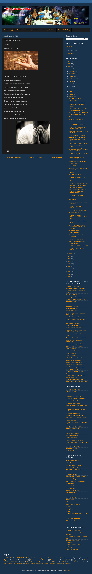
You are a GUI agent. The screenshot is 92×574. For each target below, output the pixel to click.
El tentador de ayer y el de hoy (74, 465)
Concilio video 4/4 (71, 348)
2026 (69, 61)
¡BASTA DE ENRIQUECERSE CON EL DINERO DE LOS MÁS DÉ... (77, 226)
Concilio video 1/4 (71, 355)
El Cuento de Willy (64, 30)
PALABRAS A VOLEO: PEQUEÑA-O (75, 99)
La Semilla (69, 462)
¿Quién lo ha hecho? (72, 401)
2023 (69, 69)
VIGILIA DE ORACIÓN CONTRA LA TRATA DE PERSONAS (78, 113)
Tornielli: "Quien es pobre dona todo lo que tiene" (78, 154)
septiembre (72, 78)
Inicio (6, 30)
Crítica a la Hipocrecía (72, 549)
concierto (33, 563)
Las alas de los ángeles (72, 490)
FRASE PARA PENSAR (76, 239)
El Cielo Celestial (70, 483)
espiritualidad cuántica (42, 563)
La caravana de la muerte (73, 504)
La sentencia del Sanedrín (73, 327)
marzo (71, 94)
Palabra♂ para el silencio (9, 563)
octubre (71, 76)
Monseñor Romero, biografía (74, 346)
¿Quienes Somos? (16, 30)
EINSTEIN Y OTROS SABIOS (77, 210)
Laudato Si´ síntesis (71, 294)
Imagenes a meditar (45, 558)
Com (63, 560)
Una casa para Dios (71, 474)
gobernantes (52, 563)
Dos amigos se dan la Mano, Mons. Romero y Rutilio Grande (76, 330)
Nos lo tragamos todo (72, 547)
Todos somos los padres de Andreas (76, 417)
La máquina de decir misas (73, 469)
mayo (71, 89)
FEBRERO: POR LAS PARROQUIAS (75, 231)
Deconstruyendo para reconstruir (75, 379)
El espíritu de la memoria (73, 389)
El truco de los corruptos (73, 403)
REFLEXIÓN (72, 165)
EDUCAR (71, 172)
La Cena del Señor (71, 310)
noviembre (72, 73)
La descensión (70, 495)
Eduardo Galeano (71, 420)
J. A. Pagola (56, 561)
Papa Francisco (54, 560)
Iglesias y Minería (71, 301)
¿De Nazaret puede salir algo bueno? (76, 476)
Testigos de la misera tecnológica (75, 398)
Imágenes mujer (77, 560)
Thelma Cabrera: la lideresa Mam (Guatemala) (77, 127)
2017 (69, 269)
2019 (69, 264)
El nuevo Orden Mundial (73, 413)
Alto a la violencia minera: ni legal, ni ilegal (77, 242)
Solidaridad (19, 563)
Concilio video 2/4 (71, 353)
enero (71, 253)
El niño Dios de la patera (73, 451)
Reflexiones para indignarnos (74, 396)
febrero (71, 96)
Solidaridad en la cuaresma (77, 117)
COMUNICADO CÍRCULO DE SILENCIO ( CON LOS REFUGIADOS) (77, 191)
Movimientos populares (72, 428)
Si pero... (68, 506)
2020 (69, 261)
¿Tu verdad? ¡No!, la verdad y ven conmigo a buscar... (77, 186)
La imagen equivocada (72, 323)
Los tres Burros (70, 499)
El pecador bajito (70, 492)
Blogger (67, 570)
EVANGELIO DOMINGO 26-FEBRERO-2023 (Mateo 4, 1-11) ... (78, 104)
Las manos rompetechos (73, 515)
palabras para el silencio (12, 561)
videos (77, 558)
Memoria (86, 560)
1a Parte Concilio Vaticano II (74, 364)
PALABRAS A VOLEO (75, 175)
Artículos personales (31, 30)
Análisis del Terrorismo (72, 446)
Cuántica (68, 560)
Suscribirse (69, 46)
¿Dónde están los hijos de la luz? (75, 481)
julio (70, 84)
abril (70, 91)
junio (70, 86)
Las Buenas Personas (72, 306)
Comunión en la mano (72, 325)
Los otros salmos (73, 561)
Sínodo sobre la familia (72, 286)
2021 (69, 258)
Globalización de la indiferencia (75, 317)
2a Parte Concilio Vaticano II (74, 362)
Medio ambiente (35, 560)
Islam (50, 561)
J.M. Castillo (64, 561)
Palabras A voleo (83, 561)
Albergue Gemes (30, 561)
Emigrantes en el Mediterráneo (74, 415)
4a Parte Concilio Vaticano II (74, 358)
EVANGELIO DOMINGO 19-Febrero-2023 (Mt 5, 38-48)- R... (77, 139)
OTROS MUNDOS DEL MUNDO (78, 245)
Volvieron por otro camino (73, 518)
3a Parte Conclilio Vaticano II (74, 360)
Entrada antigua (55, 157)
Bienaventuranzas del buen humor (75, 304)
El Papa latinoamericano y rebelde (75, 299)
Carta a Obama (70, 431)
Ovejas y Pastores (71, 485)
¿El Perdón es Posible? (72, 308)
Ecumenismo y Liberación (73, 369)
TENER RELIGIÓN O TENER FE (75, 288)
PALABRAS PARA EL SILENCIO (78, 183)
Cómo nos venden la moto (73, 544)
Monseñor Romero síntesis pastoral (76, 338)
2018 (69, 266)
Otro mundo (21, 558)
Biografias (33, 558)
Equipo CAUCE (70, 53)
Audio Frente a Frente (41, 561)
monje (58, 563)
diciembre (72, 71)
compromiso (69, 558)
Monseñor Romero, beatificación (75, 344)
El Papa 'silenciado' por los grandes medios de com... (77, 158)
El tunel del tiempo (71, 497)
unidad (67, 563)
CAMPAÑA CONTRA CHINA (77, 122)
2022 (69, 256)
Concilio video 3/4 (71, 351)
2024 (69, 66)
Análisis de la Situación (72, 433)
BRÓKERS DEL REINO (76, 119)
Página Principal (35, 157)
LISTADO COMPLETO (72, 460)
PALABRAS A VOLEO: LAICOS (78, 135)
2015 (69, 274)
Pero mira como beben (72, 394)
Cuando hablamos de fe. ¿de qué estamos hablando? (75, 376)
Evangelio (14, 560)
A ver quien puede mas (72, 509)
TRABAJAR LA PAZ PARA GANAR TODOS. (76, 235)
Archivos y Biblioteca (48, 30)
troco (63, 563)
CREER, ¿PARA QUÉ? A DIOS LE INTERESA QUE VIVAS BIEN (78, 145)
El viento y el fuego (71, 479)
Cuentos (83, 558)
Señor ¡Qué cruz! (70, 488)
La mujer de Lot (70, 520)
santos (22, 561)
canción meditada (58, 558)
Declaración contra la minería (74, 426)
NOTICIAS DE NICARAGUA (77, 124)
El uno (67, 472)
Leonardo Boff (24, 560)
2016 (69, 271)
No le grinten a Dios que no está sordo (77, 513)
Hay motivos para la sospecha (74, 440)
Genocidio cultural (71, 391)
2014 (69, 276)
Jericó (67, 502)
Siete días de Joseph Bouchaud (75, 367)
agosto (71, 81)
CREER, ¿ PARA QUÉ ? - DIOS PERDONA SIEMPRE (78, 109)
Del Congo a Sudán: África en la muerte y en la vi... (78, 149)
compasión (26, 563)
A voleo (7, 558)
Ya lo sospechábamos (72, 435)
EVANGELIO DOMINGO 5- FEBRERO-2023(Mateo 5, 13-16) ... (78, 217)
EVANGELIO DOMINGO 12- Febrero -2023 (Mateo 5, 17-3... (77, 179)
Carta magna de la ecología (74, 297)
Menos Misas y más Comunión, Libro (76, 381)
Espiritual (6, 560)
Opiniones (45, 560)
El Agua (68, 511)
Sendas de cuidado (71, 437)
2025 (69, 64)
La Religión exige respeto (73, 448)
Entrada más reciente (12, 157)
